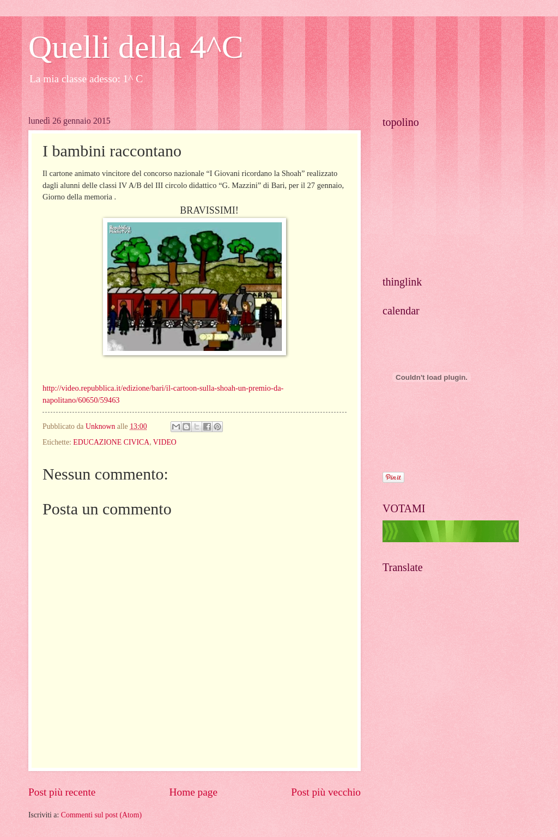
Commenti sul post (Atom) (101, 815)
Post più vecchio (326, 792)
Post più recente (61, 792)
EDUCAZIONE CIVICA (111, 442)
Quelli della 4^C (136, 47)
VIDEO (165, 442)
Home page (193, 792)
